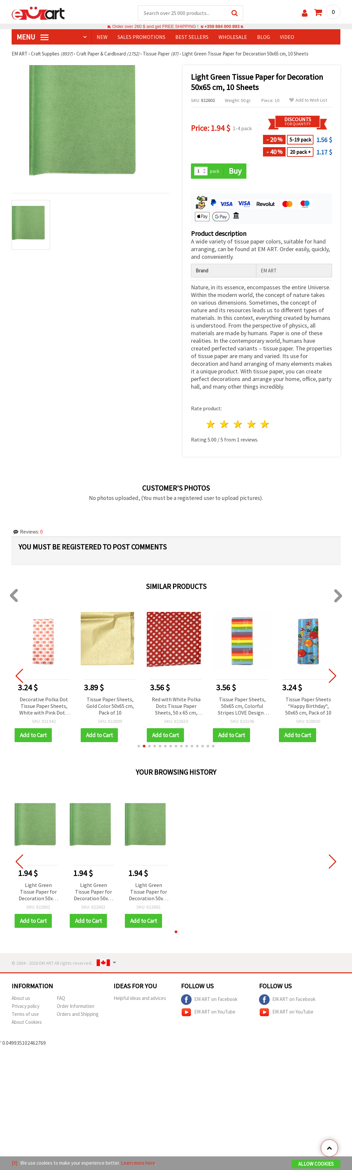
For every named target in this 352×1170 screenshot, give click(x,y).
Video (287, 37)
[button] (138, 746)
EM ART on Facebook (209, 999)
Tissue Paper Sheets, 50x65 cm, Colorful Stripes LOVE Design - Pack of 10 (242, 706)
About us (21, 998)
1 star (211, 424)
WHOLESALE (233, 37)
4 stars (251, 424)
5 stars (265, 424)
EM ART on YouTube (208, 1012)
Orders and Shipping (78, 1014)
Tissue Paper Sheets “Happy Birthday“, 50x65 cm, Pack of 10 (308, 706)
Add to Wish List (308, 100)
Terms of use (25, 1014)
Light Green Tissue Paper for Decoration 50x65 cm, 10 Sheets (38, 892)
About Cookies (27, 1022)
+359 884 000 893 (221, 26)
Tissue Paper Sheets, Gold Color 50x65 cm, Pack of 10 (110, 706)
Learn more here (138, 1163)
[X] (14, 1163)
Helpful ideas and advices (140, 998)
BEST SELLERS (192, 37)
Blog (263, 37)
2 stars (224, 424)
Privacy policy (26, 1006)
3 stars (238, 424)
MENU (32, 37)
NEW (102, 37)
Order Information (75, 1006)
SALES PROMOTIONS (141, 37)
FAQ (61, 998)
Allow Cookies (316, 1164)
